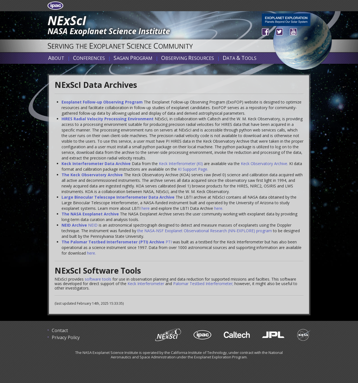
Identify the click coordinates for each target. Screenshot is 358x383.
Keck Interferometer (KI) (181, 163)
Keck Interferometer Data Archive (96, 163)
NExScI (67, 20)
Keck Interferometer (146, 283)
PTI (169, 242)
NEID (93, 225)
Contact (60, 330)
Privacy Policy (66, 337)
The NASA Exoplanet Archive (90, 214)
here (146, 208)
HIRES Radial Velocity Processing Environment (108, 118)
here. (218, 208)
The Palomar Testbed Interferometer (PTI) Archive (113, 242)
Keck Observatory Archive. (264, 163)
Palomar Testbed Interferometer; (203, 283)
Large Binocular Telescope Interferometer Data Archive (118, 197)
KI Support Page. (193, 169)
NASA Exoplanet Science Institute (109, 31)
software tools (98, 279)
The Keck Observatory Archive (92, 174)
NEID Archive (74, 225)
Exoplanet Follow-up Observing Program (102, 102)
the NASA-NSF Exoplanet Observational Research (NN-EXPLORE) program (204, 230)
